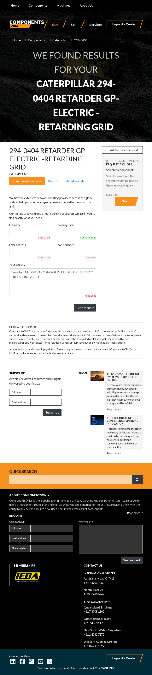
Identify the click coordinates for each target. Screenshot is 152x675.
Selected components (120, 170)
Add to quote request (122, 150)
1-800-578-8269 (94, 594)
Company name (65, 225)
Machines (63, 5)
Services (95, 25)
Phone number (65, 245)
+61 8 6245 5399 (94, 646)
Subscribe (52, 412)
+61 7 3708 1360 (94, 582)
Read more (114, 409)
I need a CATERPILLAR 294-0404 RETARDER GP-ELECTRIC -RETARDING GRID (52, 281)
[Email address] (45, 402)
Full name (15, 225)
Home (15, 5)
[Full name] (45, 392)
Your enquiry (17, 264)
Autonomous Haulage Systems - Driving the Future (123, 377)
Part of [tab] (52, 181)
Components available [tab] (27, 181)
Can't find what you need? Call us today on (76, 668)
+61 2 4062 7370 (94, 634)
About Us (86, 5)
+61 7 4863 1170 (94, 623)
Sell (74, 25)
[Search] (70, 479)
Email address (17, 245)
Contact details (17, 521)
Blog (83, 373)
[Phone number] (51, 548)
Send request (85, 308)
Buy (55, 25)
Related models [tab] (74, 181)
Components (38, 5)
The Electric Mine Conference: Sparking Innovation (122, 421)
